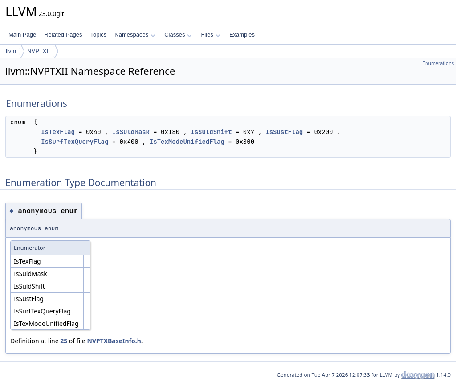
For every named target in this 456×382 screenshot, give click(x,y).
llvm (11, 51)
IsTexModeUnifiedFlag (187, 142)
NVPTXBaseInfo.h (114, 341)
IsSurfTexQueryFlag (74, 142)
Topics (98, 34)
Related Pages (63, 34)
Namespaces (134, 34)
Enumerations (438, 63)
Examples (242, 34)
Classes (178, 34)
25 (63, 341)
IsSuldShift (211, 132)
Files (210, 34)
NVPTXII (38, 51)
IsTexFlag (58, 132)
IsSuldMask (131, 132)
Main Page (22, 34)
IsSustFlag (284, 132)
